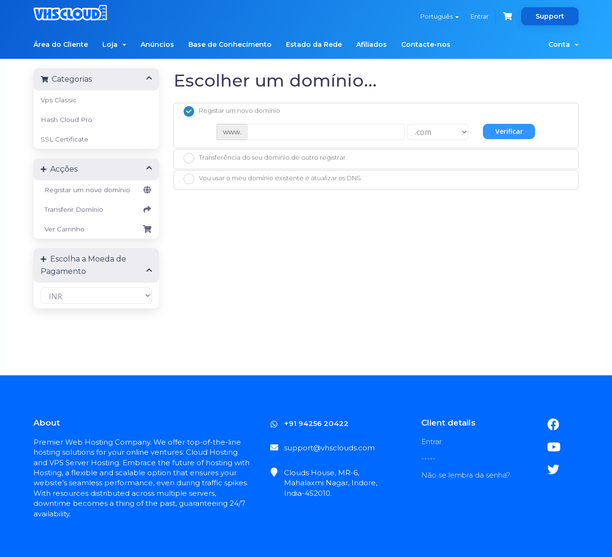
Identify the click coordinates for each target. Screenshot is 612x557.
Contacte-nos (425, 44)
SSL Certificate (64, 139)
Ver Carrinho (96, 229)
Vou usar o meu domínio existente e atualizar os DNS (272, 179)
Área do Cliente (60, 44)
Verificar (509, 131)
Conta (563, 44)
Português (439, 16)
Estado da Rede (314, 44)
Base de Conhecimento (230, 44)
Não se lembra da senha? (465, 475)
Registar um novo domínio (96, 190)
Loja (114, 44)
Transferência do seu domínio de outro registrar (265, 158)
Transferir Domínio (96, 209)
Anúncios (157, 44)
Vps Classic (58, 100)
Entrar (479, 16)
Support (550, 16)
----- (428, 458)
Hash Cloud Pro (66, 119)
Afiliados (371, 44)
